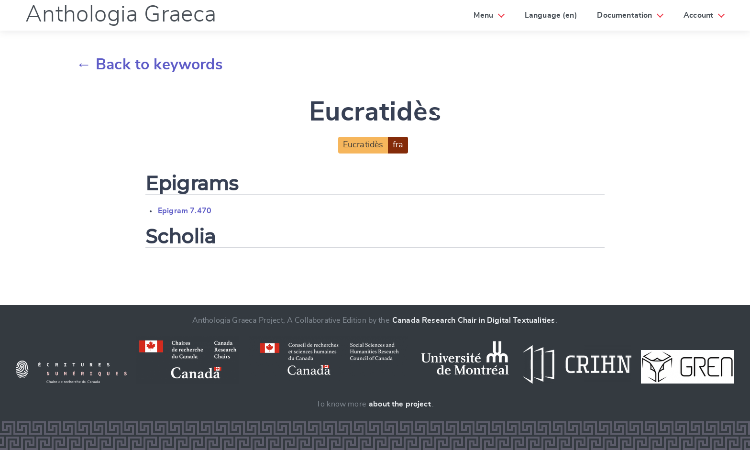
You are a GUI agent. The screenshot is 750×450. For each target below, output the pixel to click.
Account (698, 15)
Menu (483, 15)
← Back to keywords (149, 64)
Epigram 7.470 (184, 211)
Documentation (624, 15)
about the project (400, 404)
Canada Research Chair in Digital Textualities (473, 320)
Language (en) (551, 15)
